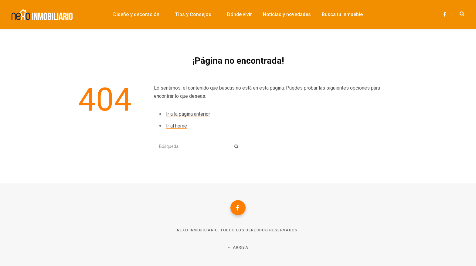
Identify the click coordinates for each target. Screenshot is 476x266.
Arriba (238, 247)
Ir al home (176, 126)
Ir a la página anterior (188, 114)
